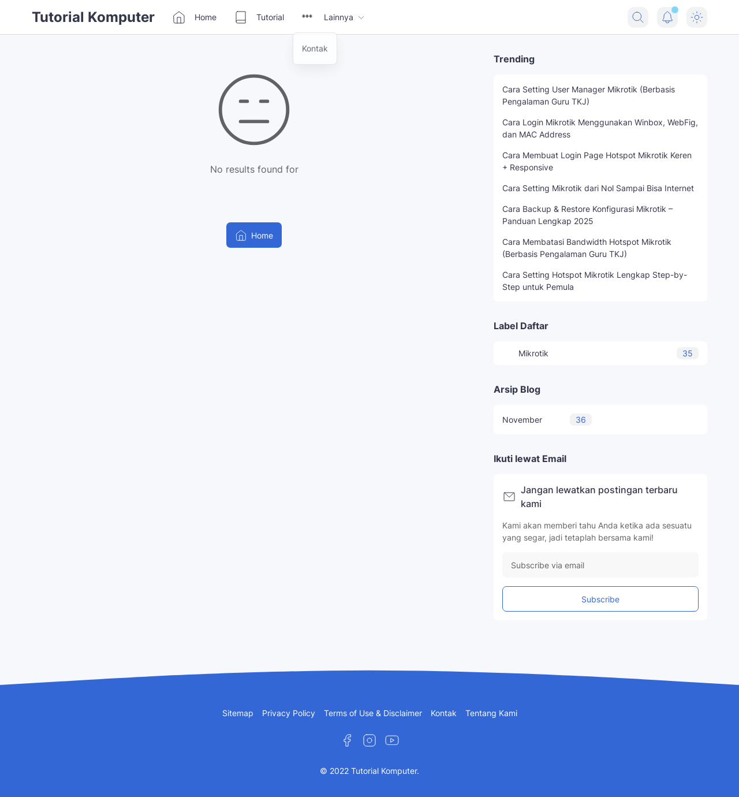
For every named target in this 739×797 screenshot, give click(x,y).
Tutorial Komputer (93, 17)
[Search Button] (638, 17)
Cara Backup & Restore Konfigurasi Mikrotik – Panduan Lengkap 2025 (587, 215)
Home (194, 17)
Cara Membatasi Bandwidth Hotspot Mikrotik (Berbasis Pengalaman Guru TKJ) (586, 248)
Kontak (444, 713)
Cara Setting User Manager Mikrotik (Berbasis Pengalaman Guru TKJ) (588, 95)
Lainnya (333, 17)
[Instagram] (369, 740)
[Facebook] (347, 740)
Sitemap (237, 713)
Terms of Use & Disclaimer (373, 713)
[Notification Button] (667, 17)
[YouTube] (392, 740)
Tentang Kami (491, 713)
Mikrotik (600, 353)
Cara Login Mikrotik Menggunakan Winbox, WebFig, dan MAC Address (600, 128)
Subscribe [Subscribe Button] (600, 599)
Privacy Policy (288, 713)
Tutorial (259, 17)
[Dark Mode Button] (696, 17)
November (547, 420)
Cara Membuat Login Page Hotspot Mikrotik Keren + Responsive (597, 161)
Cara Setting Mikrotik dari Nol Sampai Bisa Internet (598, 188)
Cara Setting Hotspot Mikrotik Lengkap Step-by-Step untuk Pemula (594, 281)
